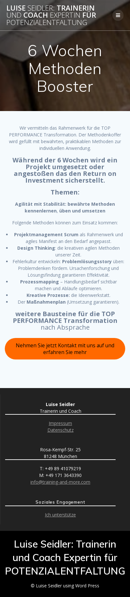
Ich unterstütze (60, 515)
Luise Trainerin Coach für (51, 15)
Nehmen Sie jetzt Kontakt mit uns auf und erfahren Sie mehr (65, 349)
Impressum (60, 423)
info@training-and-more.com (60, 482)
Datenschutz (60, 430)
